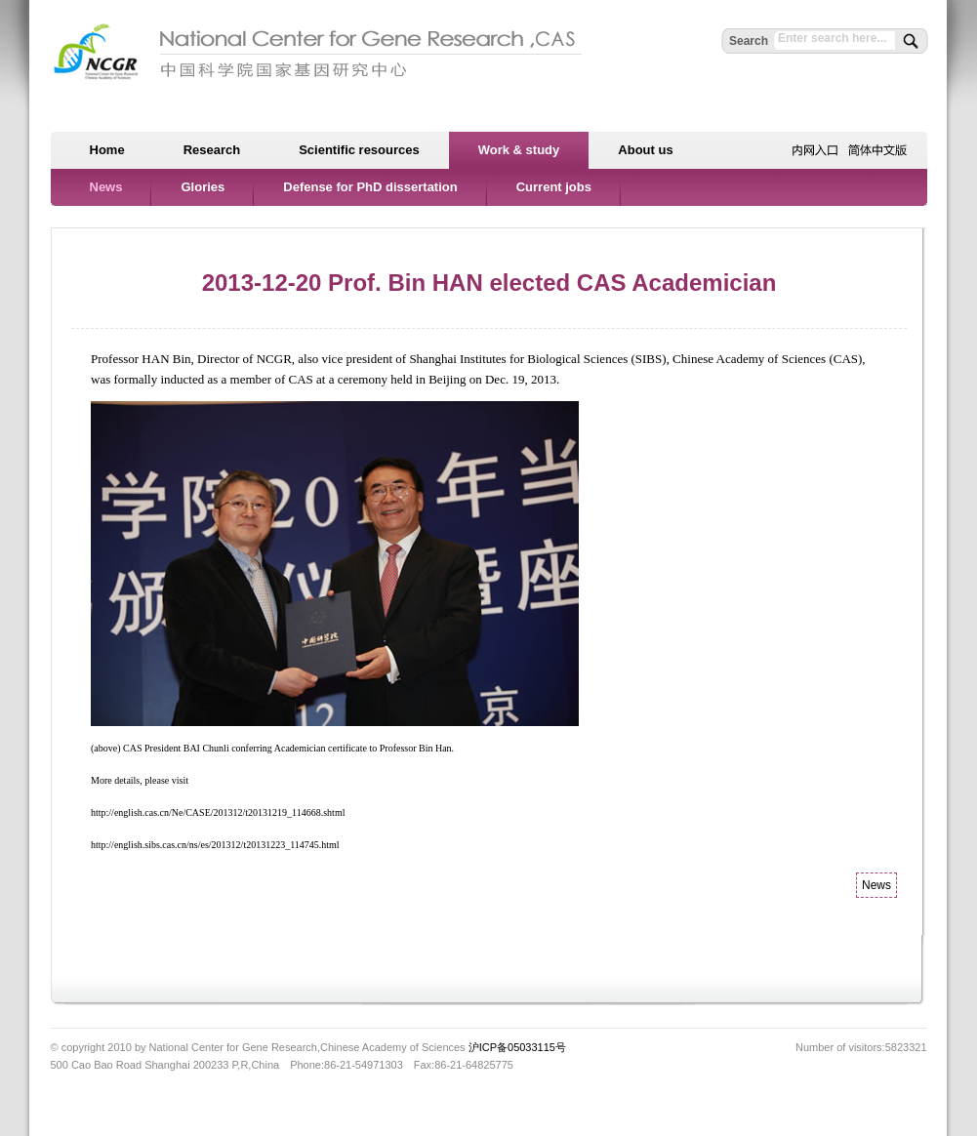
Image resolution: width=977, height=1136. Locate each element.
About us (645, 149)
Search (748, 41)
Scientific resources (359, 149)
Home (107, 149)
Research (212, 149)
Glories (202, 187)
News (106, 187)
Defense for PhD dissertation (370, 187)
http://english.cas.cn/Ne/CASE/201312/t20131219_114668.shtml (218, 812)
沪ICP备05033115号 (517, 1047)
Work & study (519, 149)
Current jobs (553, 187)
